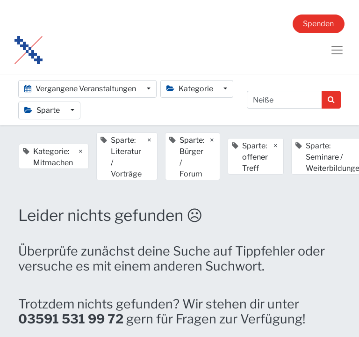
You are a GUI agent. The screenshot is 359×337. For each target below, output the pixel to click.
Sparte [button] (42, 110)
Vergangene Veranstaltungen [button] (80, 88)
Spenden (318, 23)
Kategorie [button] (190, 88)
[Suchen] (331, 100)
